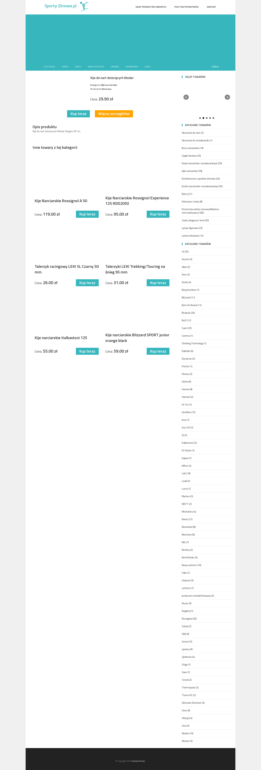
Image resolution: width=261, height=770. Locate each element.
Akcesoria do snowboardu (197, 140)
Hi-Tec (187, 404)
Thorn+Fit (189, 695)
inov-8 (187, 427)
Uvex (186, 710)
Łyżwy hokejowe (192, 236)
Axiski (186, 282)
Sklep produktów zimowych (150, 6)
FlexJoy (187, 374)
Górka (186, 382)
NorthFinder (190, 557)
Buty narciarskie (192, 148)
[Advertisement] (130, 37)
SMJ (185, 634)
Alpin (186, 267)
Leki (186, 473)
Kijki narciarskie (192, 171)
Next (227, 97)
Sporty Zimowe (138, 761)
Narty (78, 66)
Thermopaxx (190, 687)
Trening (115, 66)
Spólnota (188, 657)
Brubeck (188, 313)
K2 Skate (188, 450)
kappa (186, 458)
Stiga (186, 664)
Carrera (187, 336)
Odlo (186, 573)
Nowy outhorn (191, 565)
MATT (187, 504)
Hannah (187, 397)
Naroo (187, 519)
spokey (187, 649)
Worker (187, 741)
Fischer (187, 366)
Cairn (187, 328)
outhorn (188, 588)
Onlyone (188, 580)
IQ (184, 435)
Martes (187, 496)
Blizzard (188, 297)
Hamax (187, 389)
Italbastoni (189, 443)
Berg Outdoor (190, 290)
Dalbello (187, 351)
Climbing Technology (194, 343)
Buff (186, 320)
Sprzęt (65, 66)
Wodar (187, 733)
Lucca (186, 489)
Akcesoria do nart (193, 133)
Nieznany (188, 534)
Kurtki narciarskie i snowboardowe (202, 186)
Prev (186, 97)
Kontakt (211, 6)
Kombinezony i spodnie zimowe (201, 179)
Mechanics (189, 511)
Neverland (189, 527)
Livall (186, 481)
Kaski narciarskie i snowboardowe (202, 163)
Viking (187, 718)
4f (185, 252)
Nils (185, 542)
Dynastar (188, 359)
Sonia (187, 641)
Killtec (186, 466)
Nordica (187, 550)
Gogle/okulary (191, 156)
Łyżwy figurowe (192, 228)
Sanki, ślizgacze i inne (195, 220)
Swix (186, 672)
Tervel (187, 680)
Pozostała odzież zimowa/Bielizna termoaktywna (200, 211)
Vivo (185, 726)
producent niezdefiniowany (198, 596)
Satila (186, 626)
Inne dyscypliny (96, 66)
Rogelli (187, 611)
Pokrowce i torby (192, 201)
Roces (186, 603)
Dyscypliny (49, 66)
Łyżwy (148, 66)
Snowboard (132, 66)
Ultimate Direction (193, 703)
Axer (186, 274)
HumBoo (188, 412)
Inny (185, 420)
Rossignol (189, 619)
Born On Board (192, 305)
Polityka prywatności (186, 6)
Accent (187, 259)
